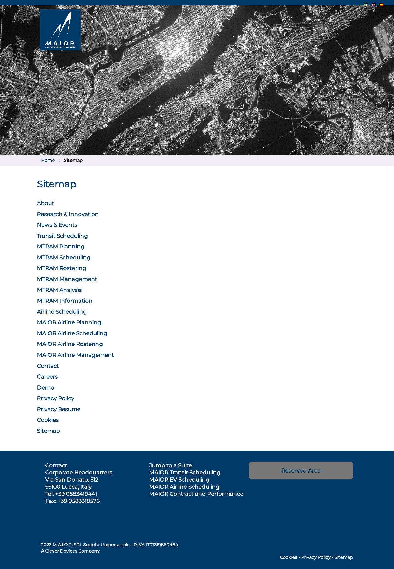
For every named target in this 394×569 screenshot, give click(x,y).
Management (75, 355)
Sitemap (48, 431)
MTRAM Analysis (59, 290)
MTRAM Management (67, 279)
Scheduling (72, 333)
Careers (47, 376)
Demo (45, 387)
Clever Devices (61, 551)
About (45, 203)
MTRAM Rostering (61, 268)
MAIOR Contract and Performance (196, 494)
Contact (48, 366)
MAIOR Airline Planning (69, 322)
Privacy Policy (55, 398)
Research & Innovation (68, 214)
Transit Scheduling (62, 236)
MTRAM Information (64, 301)
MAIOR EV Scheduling (179, 479)
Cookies (48, 420)
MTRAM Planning (61, 246)
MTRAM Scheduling (64, 257)
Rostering (70, 344)
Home (48, 160)
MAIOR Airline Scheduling (184, 487)
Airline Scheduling (62, 311)
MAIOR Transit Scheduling (185, 472)
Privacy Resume (58, 409)
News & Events (57, 225)
